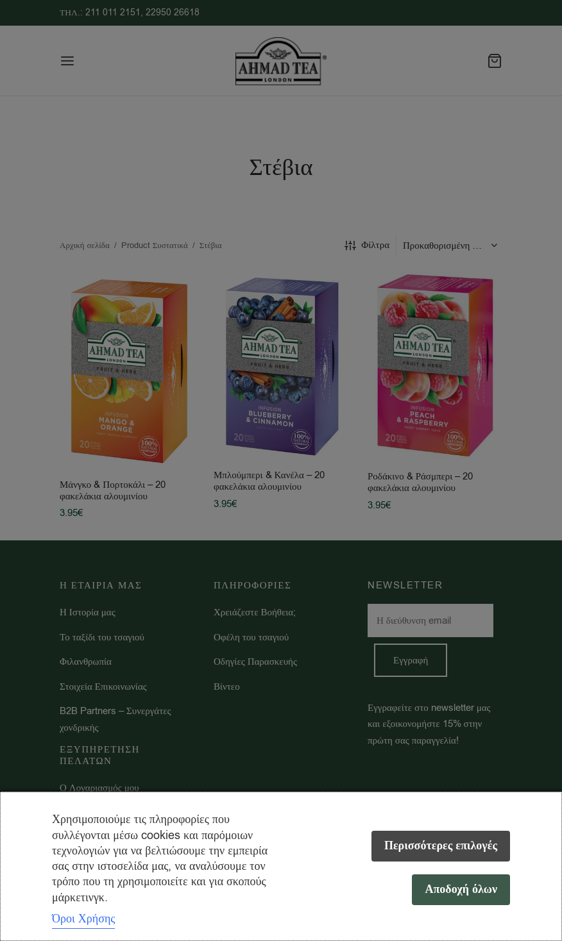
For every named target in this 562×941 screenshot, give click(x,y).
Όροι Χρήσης (83, 918)
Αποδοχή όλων (461, 889)
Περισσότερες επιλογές (440, 846)
